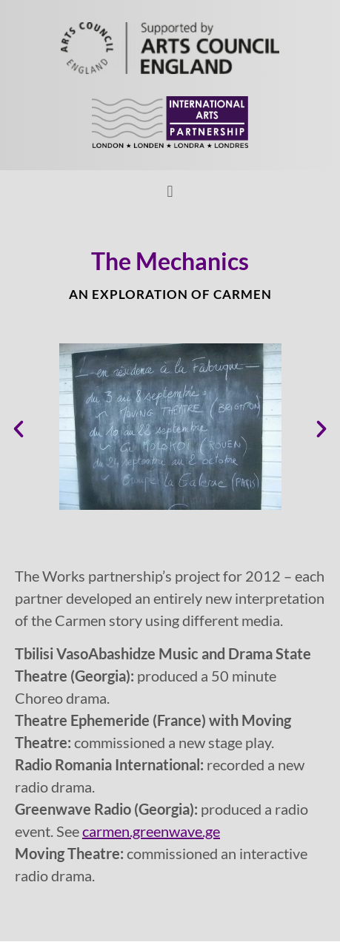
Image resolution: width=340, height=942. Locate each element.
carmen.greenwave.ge (151, 831)
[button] (170, 191)
